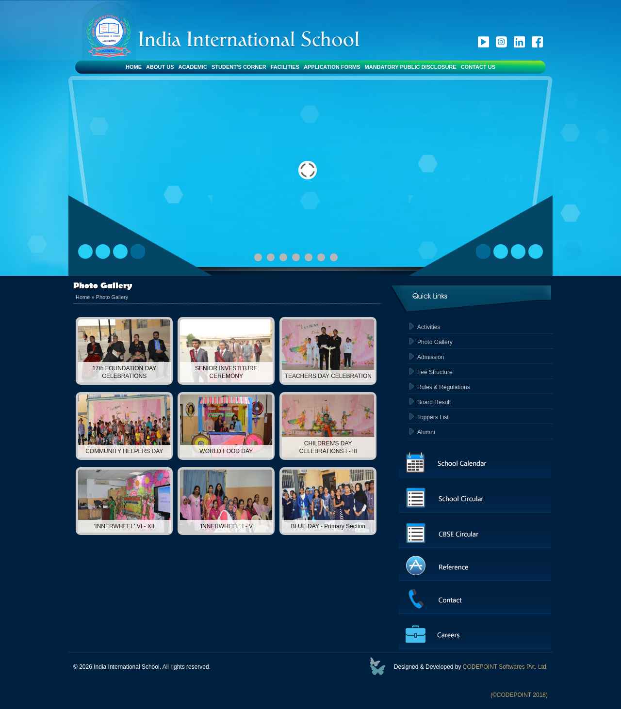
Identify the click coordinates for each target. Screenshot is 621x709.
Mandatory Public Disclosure (411, 67)
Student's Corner (239, 67)
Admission (430, 357)
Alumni (426, 432)
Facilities (285, 67)
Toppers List (433, 417)
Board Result (434, 402)
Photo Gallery (112, 297)
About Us (160, 67)
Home (134, 67)
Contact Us (478, 67)
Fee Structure (435, 372)
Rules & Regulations (443, 387)
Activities (428, 327)
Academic (193, 67)
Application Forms (332, 67)
